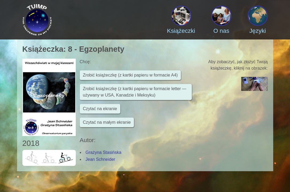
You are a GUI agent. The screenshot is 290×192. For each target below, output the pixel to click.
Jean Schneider (100, 159)
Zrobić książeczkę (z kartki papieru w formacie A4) (130, 75)
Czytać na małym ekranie (107, 122)
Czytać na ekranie (100, 108)
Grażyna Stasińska (103, 152)
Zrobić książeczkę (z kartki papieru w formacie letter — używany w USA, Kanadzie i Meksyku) (134, 91)
